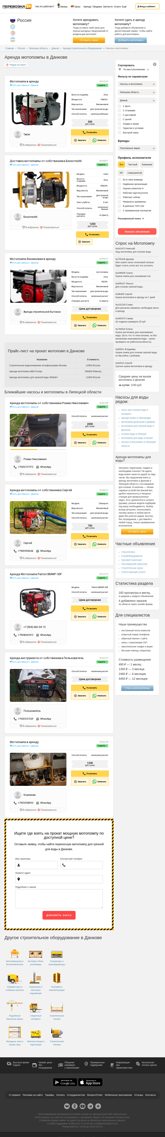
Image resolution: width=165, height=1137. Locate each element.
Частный (132, 164)
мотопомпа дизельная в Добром (138, 422)
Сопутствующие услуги (133, 572)
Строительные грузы (132, 568)
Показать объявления (137, 231)
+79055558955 (26, 801)
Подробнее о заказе (25, 886)
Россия (22, 48)
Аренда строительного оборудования (82, 48)
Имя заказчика (22, 858)
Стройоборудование (131, 556)
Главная (9, 48)
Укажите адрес (23, 872)
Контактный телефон (71, 858)
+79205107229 (26, 718)
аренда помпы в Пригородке (136, 418)
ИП (121, 173)
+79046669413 (26, 634)
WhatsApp (45, 467)
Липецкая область (38, 48)
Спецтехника (128, 552)
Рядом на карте (16, 64)
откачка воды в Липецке (133, 434)
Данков (56, 48)
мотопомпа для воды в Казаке (137, 438)
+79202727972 (26, 466)
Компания (147, 164)
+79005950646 (26, 550)
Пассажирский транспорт (134, 564)
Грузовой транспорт (131, 560)
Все (122, 164)
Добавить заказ (59, 914)
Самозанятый (135, 173)
